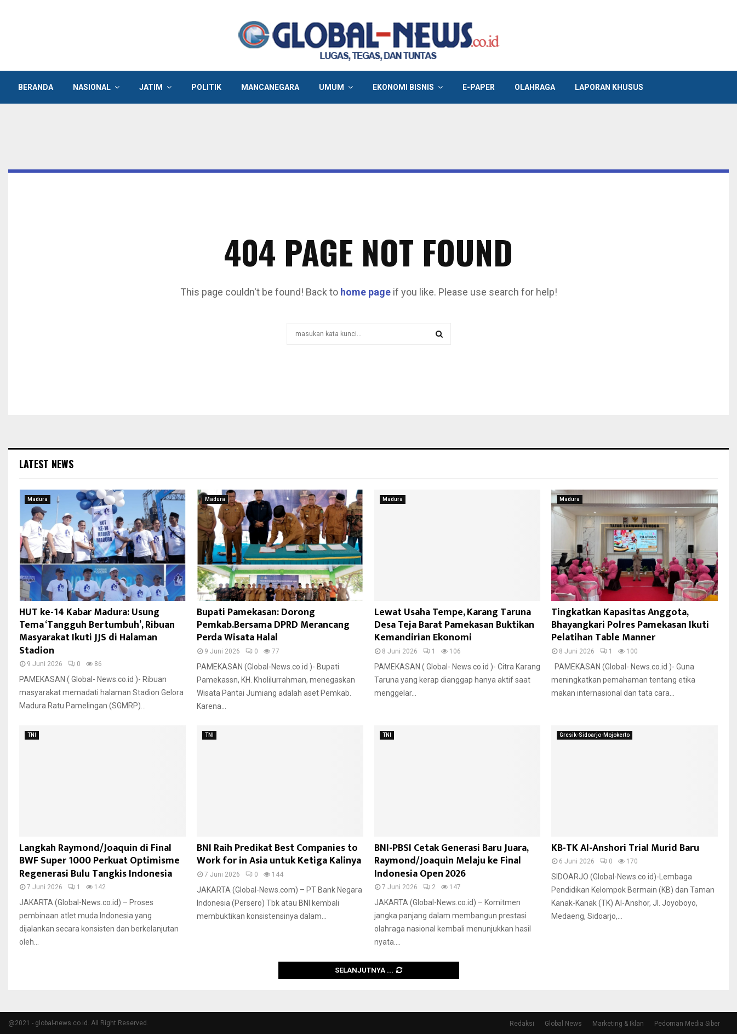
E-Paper (478, 87)
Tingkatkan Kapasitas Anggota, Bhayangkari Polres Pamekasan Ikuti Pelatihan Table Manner (630, 625)
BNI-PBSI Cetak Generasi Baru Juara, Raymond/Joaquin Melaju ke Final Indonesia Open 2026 (451, 861)
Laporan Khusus (609, 87)
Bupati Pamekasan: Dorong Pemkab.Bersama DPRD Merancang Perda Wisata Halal (273, 625)
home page (365, 292)
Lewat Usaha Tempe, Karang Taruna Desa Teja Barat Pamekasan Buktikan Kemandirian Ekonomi (454, 625)
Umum (331, 87)
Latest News (46, 464)
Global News (563, 1023)
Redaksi (522, 1023)
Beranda (35, 87)
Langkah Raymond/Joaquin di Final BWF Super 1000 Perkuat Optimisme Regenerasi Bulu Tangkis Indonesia (99, 861)
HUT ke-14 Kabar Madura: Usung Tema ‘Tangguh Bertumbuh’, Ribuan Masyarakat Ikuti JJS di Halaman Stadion (97, 631)
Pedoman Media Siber (687, 1023)
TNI (31, 735)
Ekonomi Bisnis (403, 87)
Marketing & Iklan (618, 1023)
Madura (37, 499)
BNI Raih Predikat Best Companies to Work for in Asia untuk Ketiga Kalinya (279, 854)
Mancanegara (270, 87)
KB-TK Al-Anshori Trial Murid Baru (625, 848)
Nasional (92, 87)
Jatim (151, 87)
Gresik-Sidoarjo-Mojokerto (594, 735)
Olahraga (535, 87)
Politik (206, 87)
